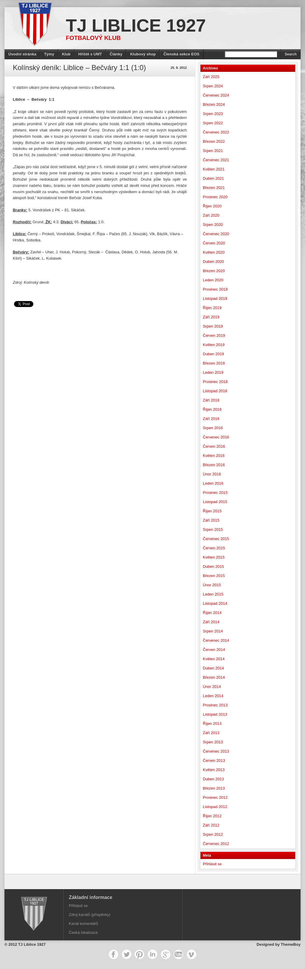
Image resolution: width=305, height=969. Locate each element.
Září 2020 (211, 215)
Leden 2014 (213, 696)
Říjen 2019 (212, 308)
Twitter (126, 954)
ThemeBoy (291, 944)
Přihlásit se (212, 864)
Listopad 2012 (215, 806)
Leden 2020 (213, 280)
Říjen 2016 (212, 409)
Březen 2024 (214, 104)
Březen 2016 (214, 465)
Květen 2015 (214, 557)
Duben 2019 (213, 354)
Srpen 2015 (213, 529)
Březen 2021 (214, 187)
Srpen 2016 (213, 428)
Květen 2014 (214, 659)
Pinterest (139, 954)
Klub (66, 54)
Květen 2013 (214, 770)
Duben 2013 (213, 779)
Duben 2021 (213, 178)
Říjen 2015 (212, 511)
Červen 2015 (214, 548)
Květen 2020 (214, 252)
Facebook (113, 954)
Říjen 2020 (212, 206)
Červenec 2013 (216, 751)
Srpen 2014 (213, 631)
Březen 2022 (214, 141)
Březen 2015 (214, 575)
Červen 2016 (214, 446)
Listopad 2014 (215, 603)
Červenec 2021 (216, 160)
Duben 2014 (213, 668)
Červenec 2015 (216, 539)
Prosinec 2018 (215, 381)
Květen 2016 (214, 455)
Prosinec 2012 (215, 797)
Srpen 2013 (213, 742)
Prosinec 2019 (215, 289)
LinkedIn (152, 954)
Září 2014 (211, 622)
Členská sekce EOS (182, 54)
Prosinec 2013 (215, 705)
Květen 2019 (214, 344)
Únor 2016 (212, 474)
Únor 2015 (212, 585)
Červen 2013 (214, 760)
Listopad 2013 (215, 714)
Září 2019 (211, 317)
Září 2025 (211, 77)
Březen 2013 (214, 788)
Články (116, 54)
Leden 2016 (213, 483)
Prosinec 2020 (215, 197)
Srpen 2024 (213, 86)
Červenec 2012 (216, 843)
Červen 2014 (214, 649)
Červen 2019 (214, 335)
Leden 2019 (213, 372)
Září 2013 (211, 733)
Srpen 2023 (213, 113)
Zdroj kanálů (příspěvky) (89, 914)
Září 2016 (211, 418)
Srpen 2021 (213, 150)
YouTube (178, 954)
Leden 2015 (213, 594)
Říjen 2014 (212, 612)
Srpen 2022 (213, 123)
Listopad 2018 (215, 391)
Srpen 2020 (213, 224)
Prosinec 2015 (215, 492)
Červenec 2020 (216, 234)
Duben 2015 (213, 566)
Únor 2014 (212, 686)
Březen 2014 (214, 677)
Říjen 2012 (212, 816)
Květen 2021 (214, 169)
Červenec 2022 (216, 132)
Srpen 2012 (213, 834)
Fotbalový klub (93, 38)
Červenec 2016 (216, 437)
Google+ (165, 954)
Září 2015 (211, 520)
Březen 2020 (214, 271)
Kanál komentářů (83, 923)
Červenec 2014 (216, 640)
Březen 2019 (214, 363)
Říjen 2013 (212, 723)
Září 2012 (211, 825)
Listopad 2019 (215, 298)
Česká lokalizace (83, 932)
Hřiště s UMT (90, 54)
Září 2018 (211, 400)
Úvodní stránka (22, 54)
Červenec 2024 (216, 95)
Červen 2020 (214, 243)
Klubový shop (143, 54)
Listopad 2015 (215, 502)
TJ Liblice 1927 (136, 25)
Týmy (49, 54)
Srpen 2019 (213, 326)
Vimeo (191, 954)
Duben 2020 (213, 261)
